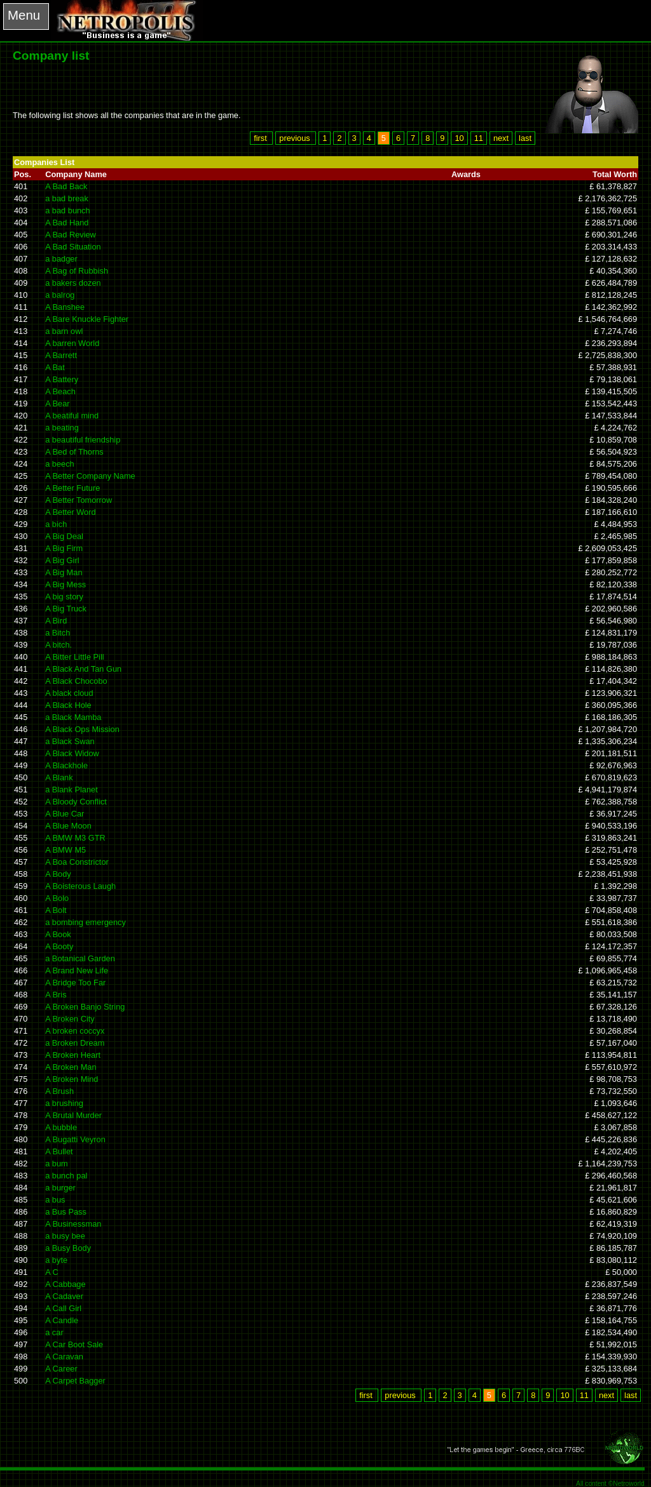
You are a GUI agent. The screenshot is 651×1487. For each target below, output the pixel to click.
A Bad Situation (73, 246)
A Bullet (58, 1151)
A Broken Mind (71, 1079)
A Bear (57, 403)
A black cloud (69, 693)
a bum (56, 1163)
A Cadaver (64, 1296)
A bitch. (58, 645)
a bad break (66, 198)
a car (54, 1332)
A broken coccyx (74, 1031)
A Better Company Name (90, 476)
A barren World (72, 343)
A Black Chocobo (76, 681)
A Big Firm (64, 548)
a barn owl (64, 331)
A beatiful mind (72, 415)
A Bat (55, 367)
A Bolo (57, 898)
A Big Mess (65, 584)
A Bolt (55, 910)
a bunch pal (66, 1175)
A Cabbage (65, 1284)
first (261, 138)
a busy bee (65, 1236)
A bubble (61, 1127)
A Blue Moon (68, 825)
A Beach (60, 391)
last (525, 138)
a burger (60, 1187)
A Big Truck (65, 608)
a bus (55, 1199)
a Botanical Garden (80, 958)
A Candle (61, 1320)
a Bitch (57, 632)
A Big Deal (64, 536)
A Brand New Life (76, 970)
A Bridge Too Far (75, 982)
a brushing (64, 1103)
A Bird (56, 620)
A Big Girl (62, 560)
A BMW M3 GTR (75, 838)
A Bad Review (70, 234)
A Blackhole (66, 765)
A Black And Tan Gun (83, 669)
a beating (62, 427)
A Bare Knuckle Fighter (86, 319)
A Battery (61, 379)
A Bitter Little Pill (74, 657)
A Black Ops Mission (82, 729)
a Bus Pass (65, 1212)
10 (459, 138)
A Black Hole (68, 705)
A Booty (59, 946)
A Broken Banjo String (85, 1006)
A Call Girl (63, 1308)
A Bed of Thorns (74, 452)
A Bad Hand (66, 222)
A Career (61, 1368)
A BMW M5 (65, 850)
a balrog (59, 295)
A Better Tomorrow (78, 500)
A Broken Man (70, 1067)
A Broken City (70, 1019)
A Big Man (63, 572)
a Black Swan (70, 741)
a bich (56, 524)
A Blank (58, 777)
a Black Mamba (73, 717)
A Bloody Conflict (76, 801)
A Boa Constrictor (77, 862)
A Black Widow (72, 753)
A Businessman (73, 1224)
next (501, 138)
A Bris (55, 994)
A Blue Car (64, 813)
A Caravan (64, 1356)
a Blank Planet (71, 789)
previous (295, 138)
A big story (64, 596)
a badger (61, 258)
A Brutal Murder (73, 1115)
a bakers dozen (73, 283)
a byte (56, 1260)
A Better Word (70, 512)
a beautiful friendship (82, 439)
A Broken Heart (72, 1055)
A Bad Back (66, 186)
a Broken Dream (74, 1043)
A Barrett (61, 355)
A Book (58, 934)
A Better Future (72, 488)
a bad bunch (67, 210)
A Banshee (65, 307)
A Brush (59, 1091)
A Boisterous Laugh (80, 886)
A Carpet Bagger (75, 1380)
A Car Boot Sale (74, 1344)
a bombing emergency (85, 922)
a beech (59, 464)
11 (478, 138)
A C (51, 1272)
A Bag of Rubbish (76, 271)
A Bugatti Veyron (75, 1139)
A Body (58, 874)
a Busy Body (68, 1248)
